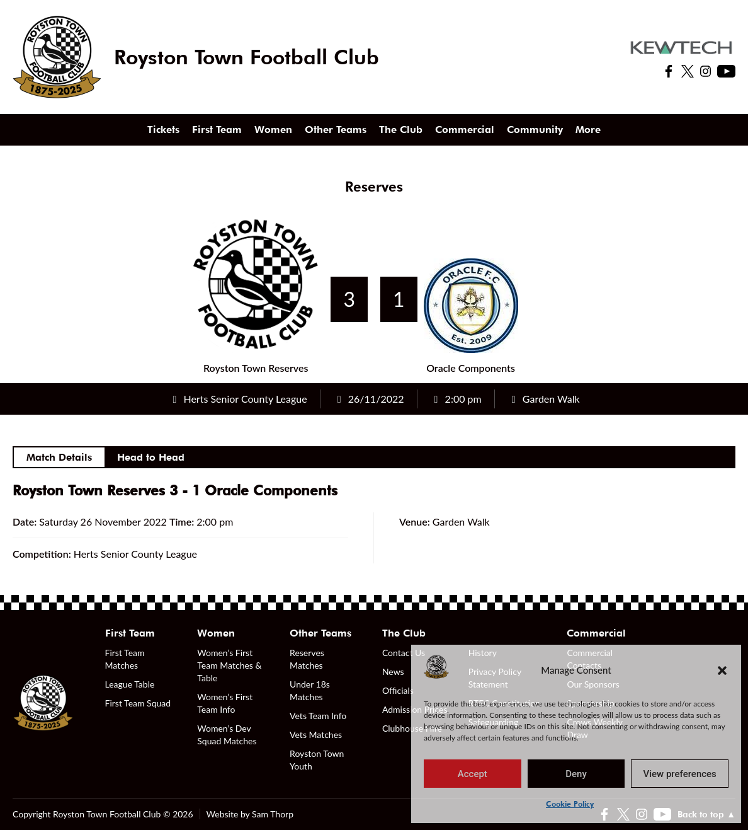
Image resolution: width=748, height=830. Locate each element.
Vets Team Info (318, 715)
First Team (217, 129)
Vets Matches (316, 734)
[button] (722, 670)
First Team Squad (138, 703)
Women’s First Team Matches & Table (229, 665)
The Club (400, 129)
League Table (130, 684)
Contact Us (403, 652)
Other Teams (335, 129)
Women (273, 129)
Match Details (59, 457)
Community (535, 129)
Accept (472, 774)
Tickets (163, 129)
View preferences (680, 774)
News (393, 671)
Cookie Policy (570, 804)
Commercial (464, 129)
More (588, 129)
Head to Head (150, 457)
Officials (398, 690)
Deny (576, 774)
